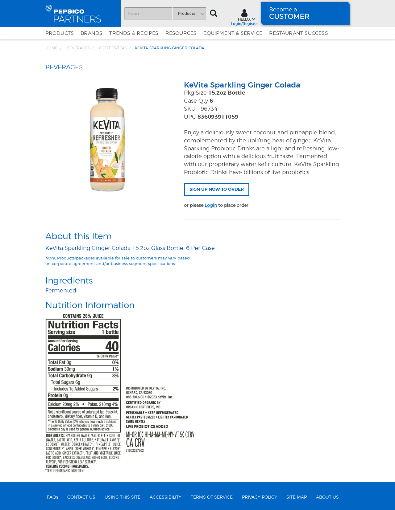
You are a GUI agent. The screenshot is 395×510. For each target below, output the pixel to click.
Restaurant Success (298, 33)
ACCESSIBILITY (165, 497)
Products (59, 33)
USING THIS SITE (122, 497)
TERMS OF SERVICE (212, 497)
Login (211, 205)
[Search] (165, 13)
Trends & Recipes (133, 33)
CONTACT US (81, 497)
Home (51, 48)
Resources (181, 33)
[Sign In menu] (244, 17)
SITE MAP (296, 497)
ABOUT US (327, 497)
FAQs (52, 497)
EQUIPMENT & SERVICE (232, 33)
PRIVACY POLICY (259, 497)
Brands (91, 33)
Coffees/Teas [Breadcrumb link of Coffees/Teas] (113, 48)
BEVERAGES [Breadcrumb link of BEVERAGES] (78, 48)
